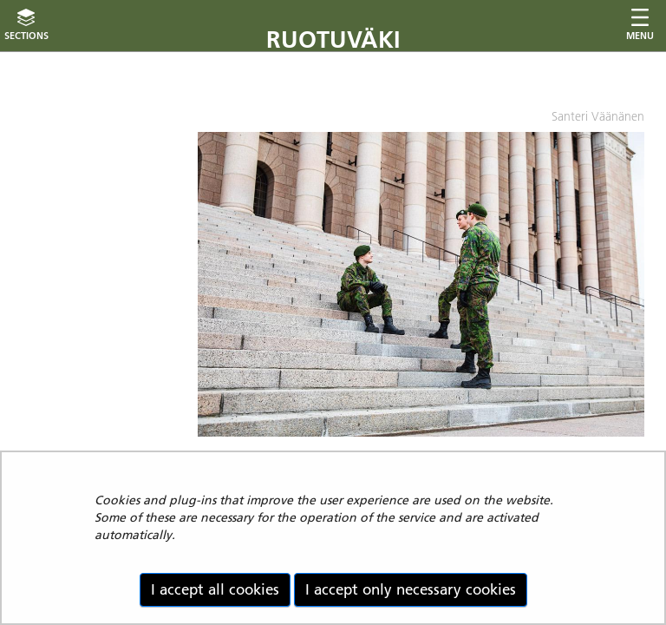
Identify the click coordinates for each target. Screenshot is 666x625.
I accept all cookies (215, 589)
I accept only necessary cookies (410, 589)
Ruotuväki (333, 39)
